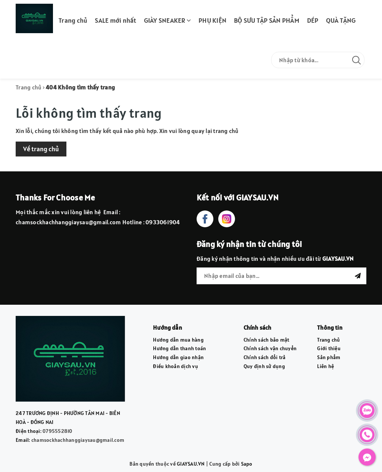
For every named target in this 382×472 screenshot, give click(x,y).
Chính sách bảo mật (266, 339)
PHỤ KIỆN (212, 20)
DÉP (313, 20)
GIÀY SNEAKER (167, 20)
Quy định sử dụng (264, 366)
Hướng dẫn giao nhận (178, 357)
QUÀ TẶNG (341, 20)
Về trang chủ (41, 149)
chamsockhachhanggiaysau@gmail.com (77, 440)
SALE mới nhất (115, 20)
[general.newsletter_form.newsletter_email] (281, 275)
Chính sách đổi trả (265, 357)
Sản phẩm (328, 357)
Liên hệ (325, 366)
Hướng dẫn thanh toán (179, 348)
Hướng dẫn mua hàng (178, 339)
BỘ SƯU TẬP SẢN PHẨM (267, 20)
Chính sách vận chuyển (270, 348)
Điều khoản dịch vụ (175, 366)
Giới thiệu (329, 348)
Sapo (247, 463)
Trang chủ (73, 20)
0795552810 (57, 431)
